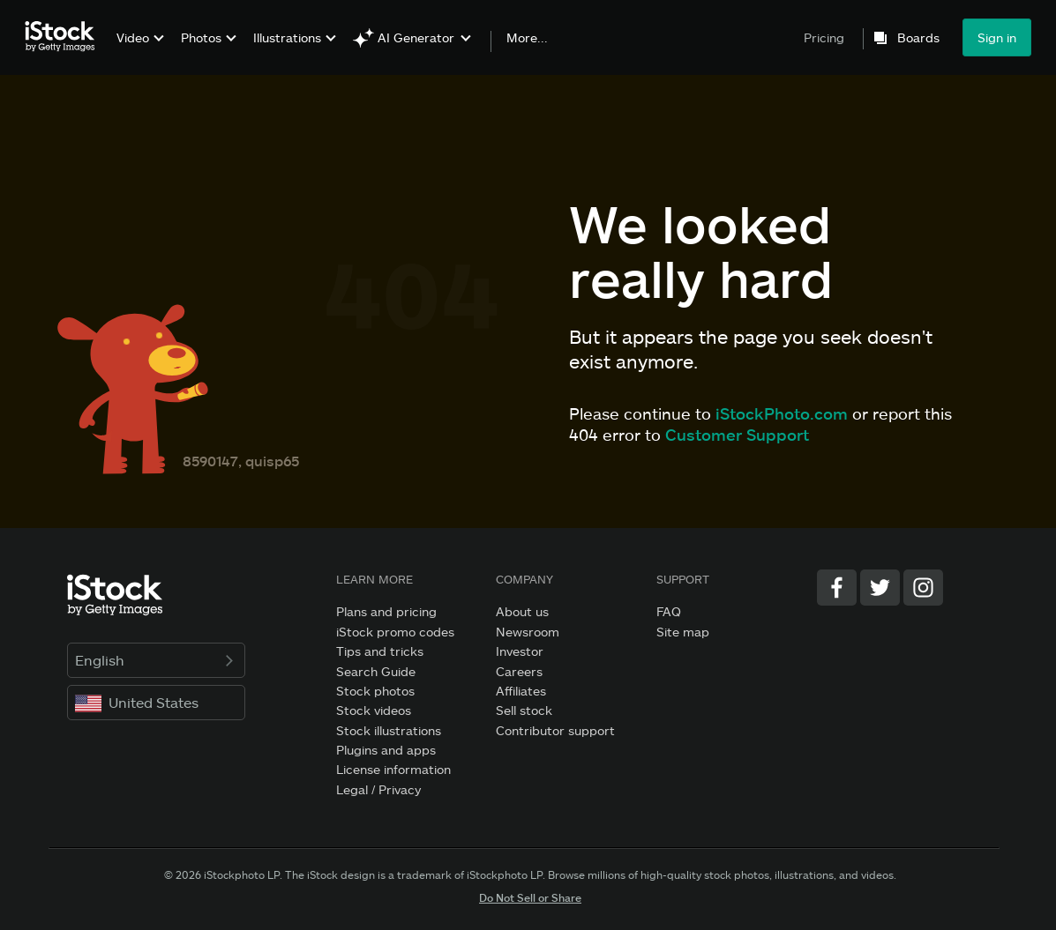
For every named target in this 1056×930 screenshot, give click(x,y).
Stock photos (375, 690)
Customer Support (737, 434)
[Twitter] (880, 587)
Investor (519, 651)
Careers (519, 671)
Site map (682, 631)
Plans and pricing (386, 611)
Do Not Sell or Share (530, 897)
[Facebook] (837, 587)
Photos (201, 37)
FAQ (668, 611)
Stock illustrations (388, 730)
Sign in (996, 37)
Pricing (824, 37)
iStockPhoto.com (781, 413)
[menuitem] (138, 50)
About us (522, 611)
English (156, 659)
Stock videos (373, 710)
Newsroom (527, 631)
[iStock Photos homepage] (65, 37)
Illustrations (287, 37)
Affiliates (521, 690)
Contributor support (555, 730)
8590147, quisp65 (241, 460)
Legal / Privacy (378, 789)
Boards (918, 38)
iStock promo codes (395, 631)
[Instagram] (923, 587)
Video (132, 37)
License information (393, 769)
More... (527, 38)
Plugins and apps (386, 749)
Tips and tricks (379, 651)
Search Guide (376, 671)
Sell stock (524, 710)
